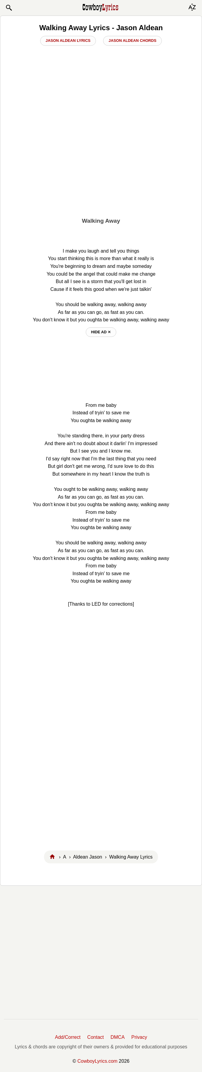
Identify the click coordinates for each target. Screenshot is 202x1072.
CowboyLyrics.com (97, 1061)
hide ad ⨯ (101, 332)
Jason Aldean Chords (132, 40)
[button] (8, 7)
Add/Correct (67, 1037)
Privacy (139, 1037)
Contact (95, 1037)
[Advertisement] (101, 168)
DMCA (118, 1037)
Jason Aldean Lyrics (68, 40)
